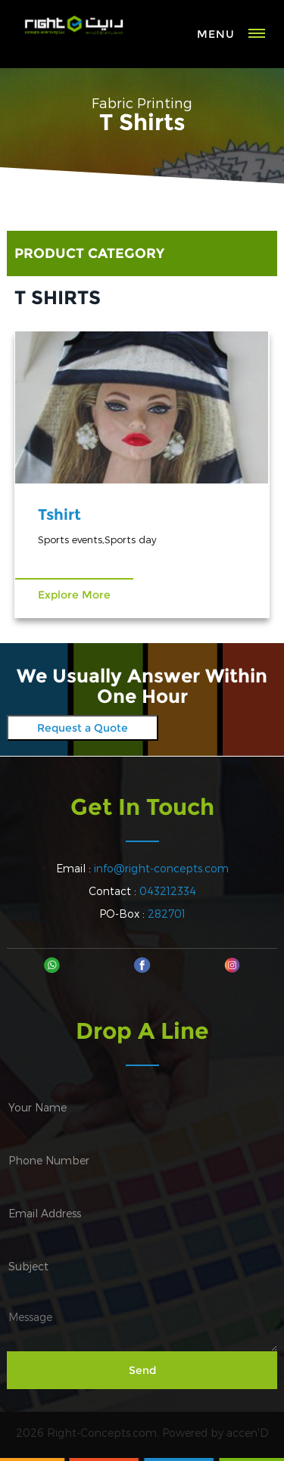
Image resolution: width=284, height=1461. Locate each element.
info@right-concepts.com (161, 868)
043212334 (167, 890)
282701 (167, 913)
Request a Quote (82, 728)
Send (142, 1370)
